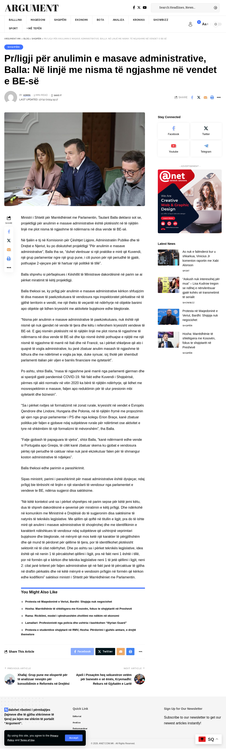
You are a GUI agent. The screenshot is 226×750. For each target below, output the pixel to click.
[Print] (212, 98)
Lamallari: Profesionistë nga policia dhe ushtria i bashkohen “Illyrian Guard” (80, 623)
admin (27, 95)
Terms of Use (30, 740)
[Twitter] (139, 7)
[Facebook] (134, 7)
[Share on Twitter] (199, 98)
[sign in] (190, 24)
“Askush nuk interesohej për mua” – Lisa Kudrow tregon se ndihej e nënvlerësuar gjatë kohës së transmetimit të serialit (201, 286)
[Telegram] (206, 146)
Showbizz (188, 300)
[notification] (197, 24)
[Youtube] (173, 146)
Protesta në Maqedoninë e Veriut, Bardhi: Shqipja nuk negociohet (72, 602)
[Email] (205, 98)
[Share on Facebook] (192, 98)
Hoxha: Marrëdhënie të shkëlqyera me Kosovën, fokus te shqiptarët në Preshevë (83, 609)
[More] (219, 98)
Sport (185, 268)
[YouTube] (145, 7)
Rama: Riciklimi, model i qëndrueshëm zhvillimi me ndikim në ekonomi (76, 616)
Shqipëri (14, 47)
